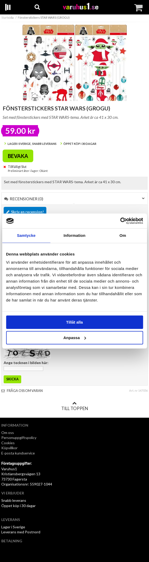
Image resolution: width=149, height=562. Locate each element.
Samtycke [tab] (26, 235)
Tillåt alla (74, 322)
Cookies (8, 443)
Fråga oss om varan (22, 391)
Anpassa (74, 337)
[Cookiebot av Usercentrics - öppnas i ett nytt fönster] (120, 220)
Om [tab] (122, 235)
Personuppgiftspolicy (18, 437)
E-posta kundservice (18, 453)
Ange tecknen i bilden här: (26, 362)
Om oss (7, 432)
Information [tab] (75, 235)
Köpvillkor (9, 448)
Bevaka (18, 156)
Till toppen (74, 406)
